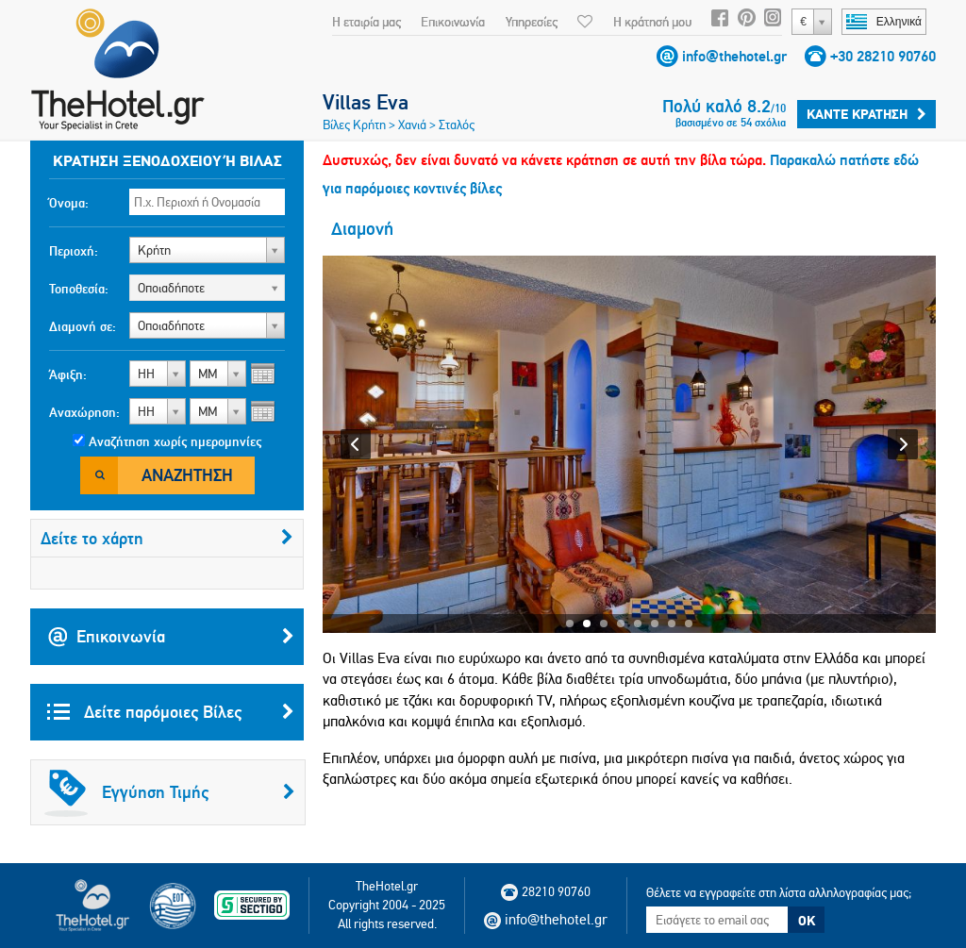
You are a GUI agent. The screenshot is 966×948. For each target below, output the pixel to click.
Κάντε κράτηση (866, 114)
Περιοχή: (73, 250)
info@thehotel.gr (734, 56)
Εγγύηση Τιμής (169, 792)
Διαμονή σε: (82, 326)
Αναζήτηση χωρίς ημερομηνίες (175, 441)
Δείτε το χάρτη (167, 538)
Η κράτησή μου (652, 21)
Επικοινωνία (453, 21)
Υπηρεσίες (532, 21)
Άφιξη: (68, 374)
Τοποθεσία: (78, 288)
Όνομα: (69, 202)
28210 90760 (546, 891)
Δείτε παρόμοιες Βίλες (170, 712)
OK (806, 920)
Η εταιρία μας (366, 21)
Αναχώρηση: (84, 412)
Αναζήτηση (187, 475)
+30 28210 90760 (883, 56)
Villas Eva (365, 102)
